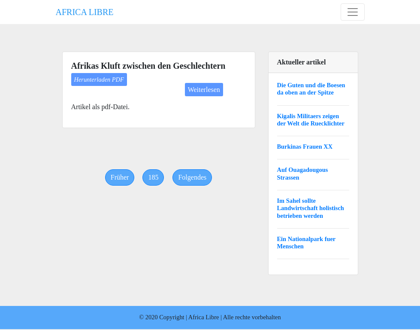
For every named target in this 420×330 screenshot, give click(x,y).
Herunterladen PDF (99, 79)
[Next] (192, 177)
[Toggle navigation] (353, 12)
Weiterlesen (204, 89)
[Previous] (120, 177)
